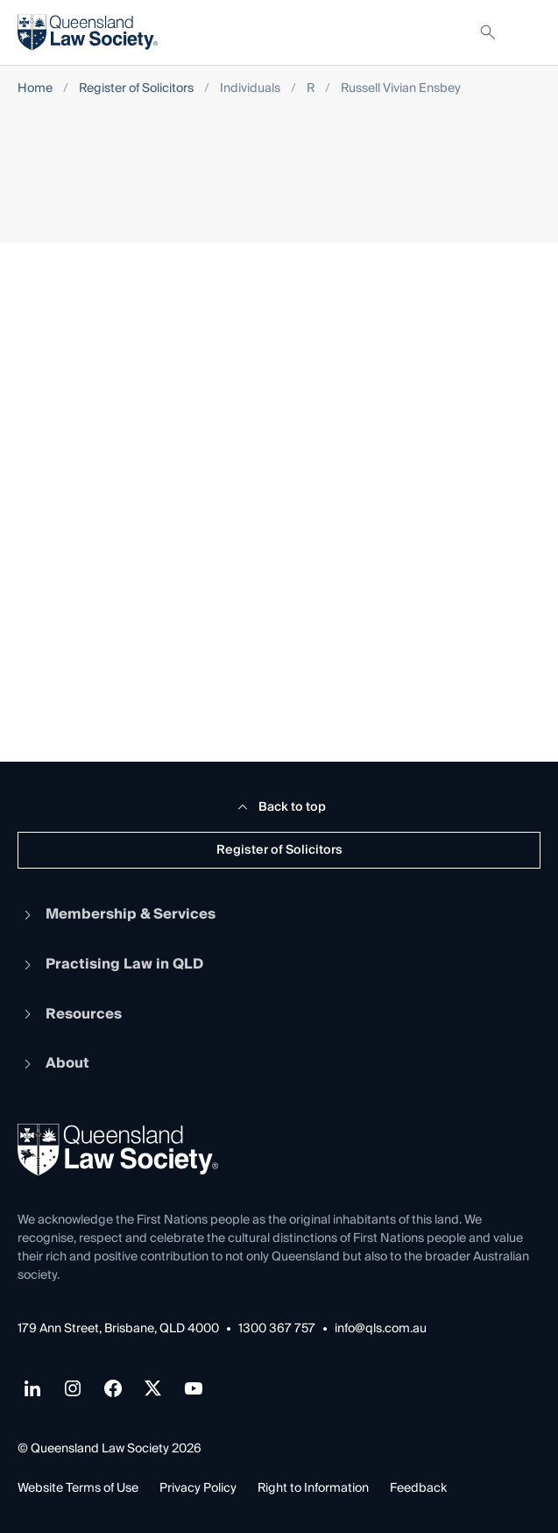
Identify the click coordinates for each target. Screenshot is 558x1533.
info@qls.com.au (381, 1329)
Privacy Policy (198, 1488)
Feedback (418, 1488)
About (53, 1063)
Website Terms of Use (78, 1488)
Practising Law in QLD (110, 964)
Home (35, 89)
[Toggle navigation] (526, 32)
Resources (70, 1014)
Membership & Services (116, 914)
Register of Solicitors (136, 89)
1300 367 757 (276, 1329)
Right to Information (313, 1488)
